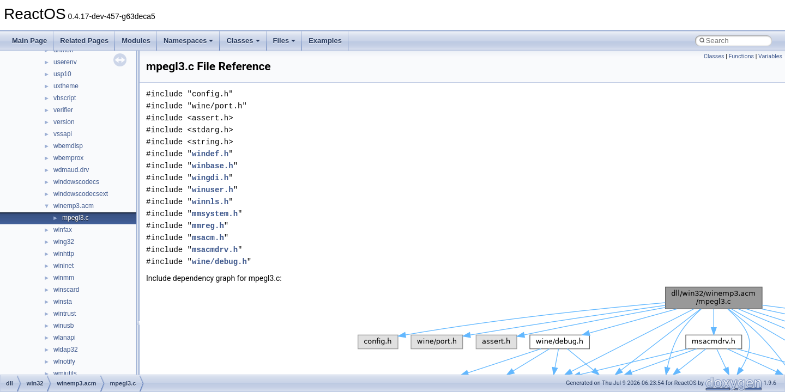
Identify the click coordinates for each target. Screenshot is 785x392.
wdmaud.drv (71, 170)
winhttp (63, 254)
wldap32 (65, 349)
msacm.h (208, 237)
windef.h (210, 154)
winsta (62, 301)
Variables (770, 56)
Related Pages (84, 40)
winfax (62, 230)
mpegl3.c (75, 218)
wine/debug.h (219, 261)
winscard (66, 289)
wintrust (64, 313)
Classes (242, 40)
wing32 (63, 242)
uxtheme (65, 86)
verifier (63, 110)
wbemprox (68, 158)
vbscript (64, 98)
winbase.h (212, 166)
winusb (63, 325)
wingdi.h (210, 178)
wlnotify (64, 361)
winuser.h (212, 190)
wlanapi (64, 337)
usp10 (62, 74)
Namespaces (189, 40)
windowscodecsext (80, 194)
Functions (741, 56)
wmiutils (65, 373)
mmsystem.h (215, 214)
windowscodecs (76, 182)
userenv (65, 62)
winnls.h (210, 202)
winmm (63, 277)
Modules (136, 40)
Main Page (29, 40)
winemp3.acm (73, 206)
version (64, 122)
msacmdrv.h (215, 249)
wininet (63, 266)
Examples (325, 40)
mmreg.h (208, 225)
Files (284, 40)
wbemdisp (68, 146)
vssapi (62, 134)
